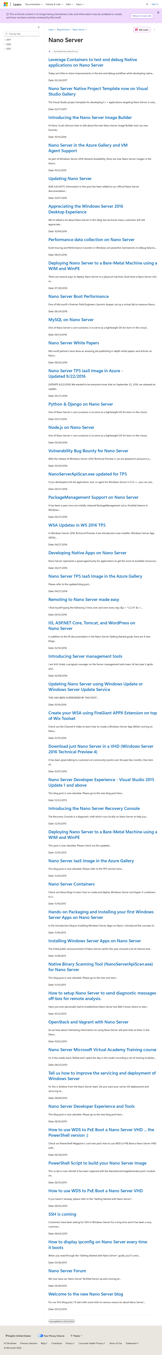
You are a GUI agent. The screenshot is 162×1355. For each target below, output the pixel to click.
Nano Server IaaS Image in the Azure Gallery (91, 860)
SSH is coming (62, 1214)
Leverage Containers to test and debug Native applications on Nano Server (92, 62)
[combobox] (22, 33)
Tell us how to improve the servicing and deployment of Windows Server (102, 1075)
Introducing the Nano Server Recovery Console (94, 808)
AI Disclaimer (10, 1343)
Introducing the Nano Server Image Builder (90, 117)
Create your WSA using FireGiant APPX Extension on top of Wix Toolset (102, 715)
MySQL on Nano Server (70, 319)
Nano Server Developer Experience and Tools (91, 1106)
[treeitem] (23, 39)
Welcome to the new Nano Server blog (85, 1294)
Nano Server (79, 29)
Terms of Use (115, 1343)
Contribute (56, 1343)
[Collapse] (38, 27)
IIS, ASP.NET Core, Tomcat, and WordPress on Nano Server (91, 625)
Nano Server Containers (71, 884)
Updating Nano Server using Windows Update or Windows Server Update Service (95, 686)
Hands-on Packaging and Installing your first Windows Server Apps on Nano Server (101, 914)
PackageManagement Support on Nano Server (93, 497)
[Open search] (147, 4)
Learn (51, 29)
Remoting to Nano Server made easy (83, 599)
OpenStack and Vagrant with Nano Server (88, 1022)
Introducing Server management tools (85, 656)
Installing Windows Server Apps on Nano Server (94, 940)
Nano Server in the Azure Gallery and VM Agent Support (88, 147)
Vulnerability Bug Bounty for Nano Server (88, 450)
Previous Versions (28, 1343)
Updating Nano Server (70, 178)
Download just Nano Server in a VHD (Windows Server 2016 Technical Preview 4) (100, 748)
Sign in (155, 4)
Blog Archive (63, 29)
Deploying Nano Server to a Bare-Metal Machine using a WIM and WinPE (102, 265)
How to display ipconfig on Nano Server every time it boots (97, 1244)
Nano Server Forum (67, 1270)
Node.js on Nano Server (71, 427)
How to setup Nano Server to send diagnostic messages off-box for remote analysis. (102, 995)
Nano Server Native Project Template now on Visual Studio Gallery (98, 91)
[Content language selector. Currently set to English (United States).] (18, 1335)
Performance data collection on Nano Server (91, 239)
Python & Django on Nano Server (80, 404)
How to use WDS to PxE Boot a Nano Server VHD (95, 1190)
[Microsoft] (6, 4)
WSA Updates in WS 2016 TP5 (77, 525)
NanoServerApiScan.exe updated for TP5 (87, 474)
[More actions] (154, 29)
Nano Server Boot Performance (78, 296)
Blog (43, 1343)
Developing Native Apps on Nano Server (87, 552)
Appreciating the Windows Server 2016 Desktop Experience (85, 208)
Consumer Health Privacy (91, 1343)
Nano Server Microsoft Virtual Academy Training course (102, 1049)
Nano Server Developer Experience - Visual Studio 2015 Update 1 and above (101, 782)
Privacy (69, 1343)
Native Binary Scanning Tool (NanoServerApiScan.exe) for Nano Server (100, 966)
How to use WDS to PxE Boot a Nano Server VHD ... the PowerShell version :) (101, 1132)
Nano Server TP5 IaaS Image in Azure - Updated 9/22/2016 (85, 373)
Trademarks (131, 1343)
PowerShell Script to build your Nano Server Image (97, 1163)
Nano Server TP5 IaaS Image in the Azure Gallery (95, 576)
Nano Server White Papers (73, 342)
